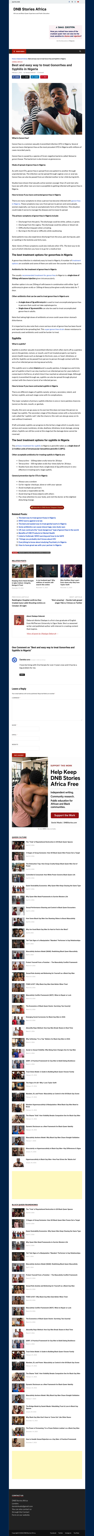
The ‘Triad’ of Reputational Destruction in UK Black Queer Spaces (49, 842)
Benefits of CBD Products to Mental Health (37, 533)
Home (14, 59)
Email (14, 735)
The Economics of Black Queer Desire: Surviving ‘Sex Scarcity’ (48, 1006)
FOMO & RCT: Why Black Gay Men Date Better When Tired (47, 984)
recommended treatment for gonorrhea (39, 275)
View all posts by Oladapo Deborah (42, 634)
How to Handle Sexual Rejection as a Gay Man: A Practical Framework (51, 1439)
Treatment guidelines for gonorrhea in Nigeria (34, 552)
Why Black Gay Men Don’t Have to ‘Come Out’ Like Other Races (48, 1417)
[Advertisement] (47, 1185)
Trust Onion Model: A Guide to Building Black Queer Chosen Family (50, 1072)
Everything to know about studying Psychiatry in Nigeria (42, 542)
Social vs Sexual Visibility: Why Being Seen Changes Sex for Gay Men (51, 1050)
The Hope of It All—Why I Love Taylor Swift (41, 1083)
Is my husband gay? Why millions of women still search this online (45, 582)
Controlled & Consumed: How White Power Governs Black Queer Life (50, 875)
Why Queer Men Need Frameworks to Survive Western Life (47, 897)
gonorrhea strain (54, 329)
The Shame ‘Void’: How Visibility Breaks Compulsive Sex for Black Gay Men (53, 1116)
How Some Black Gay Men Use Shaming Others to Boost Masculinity (50, 918)
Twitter (60, 1533)
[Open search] (80, 51)
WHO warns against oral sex (30, 521)
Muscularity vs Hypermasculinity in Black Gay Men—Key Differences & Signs (53, 1148)
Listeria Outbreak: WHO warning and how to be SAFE (41, 536)
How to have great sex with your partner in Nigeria (40, 545)
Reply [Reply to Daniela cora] (22, 674)
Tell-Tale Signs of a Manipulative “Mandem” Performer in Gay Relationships (53, 940)
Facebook (53, 1533)
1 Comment (40, 72)
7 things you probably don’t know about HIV (37, 539)
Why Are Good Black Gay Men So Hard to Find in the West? (47, 929)
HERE (44, 829)
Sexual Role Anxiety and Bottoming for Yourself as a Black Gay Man (50, 973)
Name (14, 725)
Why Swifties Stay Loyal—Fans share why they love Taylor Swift (70, 582)
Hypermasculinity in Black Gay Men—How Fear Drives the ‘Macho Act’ (51, 1159)
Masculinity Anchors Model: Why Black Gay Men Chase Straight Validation (52, 1137)
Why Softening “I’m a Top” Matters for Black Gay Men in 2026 (48, 1039)
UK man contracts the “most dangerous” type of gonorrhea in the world (49, 530)
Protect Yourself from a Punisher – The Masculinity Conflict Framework (51, 962)
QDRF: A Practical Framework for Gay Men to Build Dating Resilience (50, 1061)
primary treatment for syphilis (28, 446)
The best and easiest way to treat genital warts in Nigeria (42, 524)
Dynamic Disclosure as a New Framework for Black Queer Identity (49, 1126)
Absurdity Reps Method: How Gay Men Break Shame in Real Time (49, 1028)
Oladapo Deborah (30, 72)
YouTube (76, 1533)
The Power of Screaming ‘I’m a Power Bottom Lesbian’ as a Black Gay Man (52, 1428)
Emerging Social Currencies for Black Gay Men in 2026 (45, 1017)
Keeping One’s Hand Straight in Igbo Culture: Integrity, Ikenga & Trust (23, 583)
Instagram (68, 1533)
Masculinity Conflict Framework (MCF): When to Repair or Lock (48, 995)
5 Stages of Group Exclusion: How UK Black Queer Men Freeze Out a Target (53, 853)
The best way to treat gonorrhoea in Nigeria (37, 518)
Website (15, 744)
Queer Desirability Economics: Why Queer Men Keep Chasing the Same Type (53, 886)
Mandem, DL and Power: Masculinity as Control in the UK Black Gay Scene (52, 1094)
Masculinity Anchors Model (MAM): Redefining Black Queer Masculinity (52, 951)
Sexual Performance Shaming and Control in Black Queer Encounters (51, 908)
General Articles (22, 59)
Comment (16, 698)
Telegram (71, 41)
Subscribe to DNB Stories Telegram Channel (47, 507)
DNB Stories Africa (29, 9)
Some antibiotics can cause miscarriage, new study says (42, 527)
